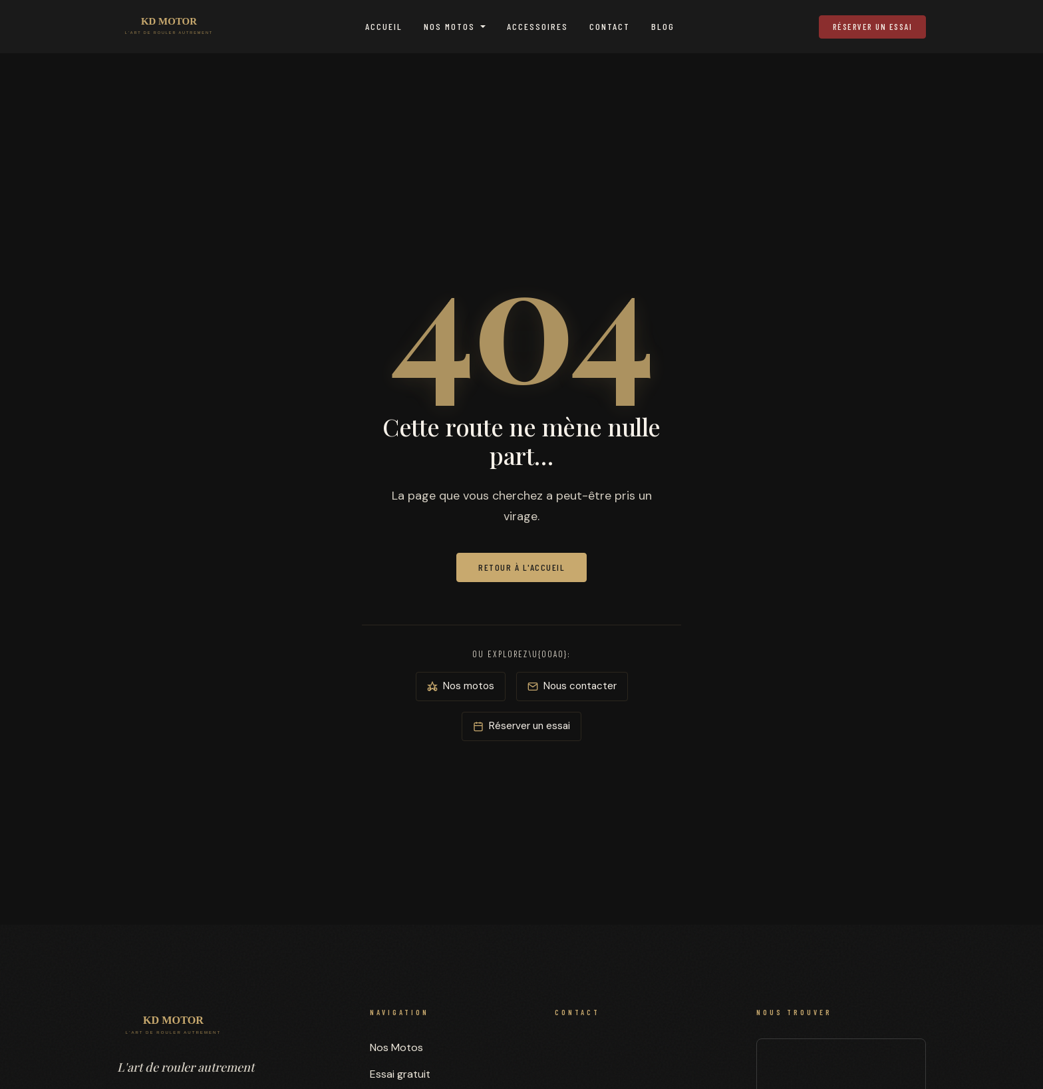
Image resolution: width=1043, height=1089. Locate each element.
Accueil (383, 26)
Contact (609, 26)
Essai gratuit (400, 1074)
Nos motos (460, 686)
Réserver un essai (873, 26)
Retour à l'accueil (521, 567)
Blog (662, 26)
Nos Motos (449, 26)
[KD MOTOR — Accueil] (169, 26)
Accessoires (537, 26)
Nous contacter (572, 686)
